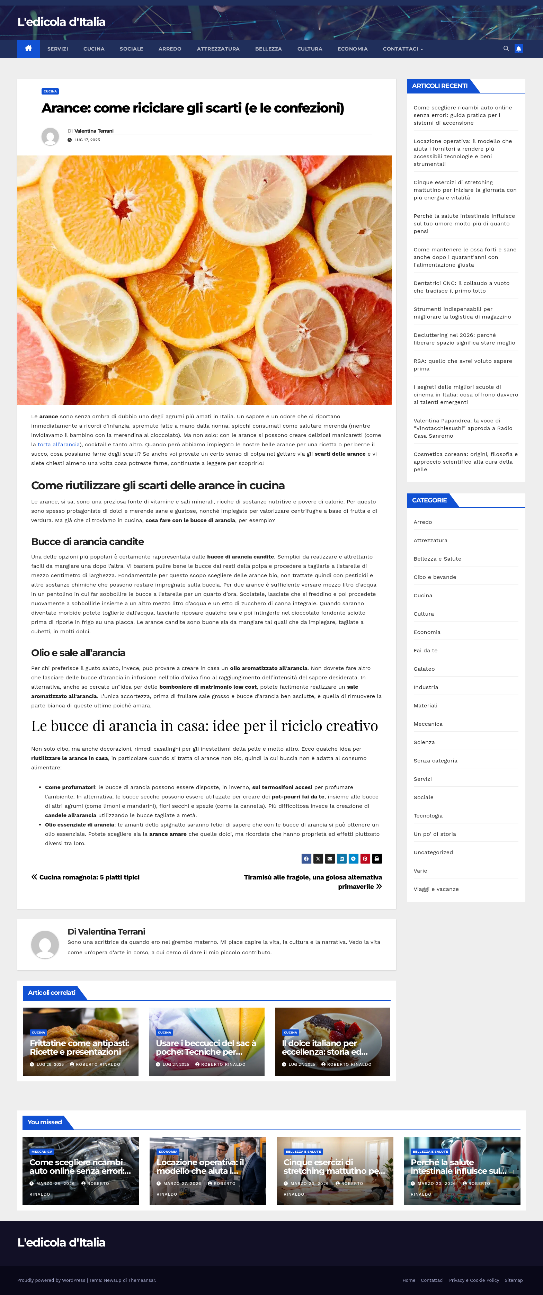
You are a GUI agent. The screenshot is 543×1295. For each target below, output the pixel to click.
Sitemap (514, 1280)
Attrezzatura (218, 49)
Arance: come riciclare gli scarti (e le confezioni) (193, 108)
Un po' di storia (435, 834)
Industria (426, 687)
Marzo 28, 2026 (56, 1183)
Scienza (424, 742)
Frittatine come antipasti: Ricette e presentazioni (79, 1047)
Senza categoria (436, 760)
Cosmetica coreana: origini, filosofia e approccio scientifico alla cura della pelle (466, 462)
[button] (506, 48)
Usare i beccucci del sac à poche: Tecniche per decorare (206, 1051)
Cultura (310, 49)
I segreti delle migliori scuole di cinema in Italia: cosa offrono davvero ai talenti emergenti (466, 394)
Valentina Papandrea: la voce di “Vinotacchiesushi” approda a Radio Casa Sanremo (463, 428)
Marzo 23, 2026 (311, 1183)
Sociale (131, 49)
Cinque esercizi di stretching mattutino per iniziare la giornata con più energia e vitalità (465, 190)
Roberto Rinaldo (95, 1064)
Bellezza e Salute (438, 558)
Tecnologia (428, 815)
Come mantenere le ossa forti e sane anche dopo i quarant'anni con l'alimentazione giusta (465, 257)
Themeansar (141, 1280)
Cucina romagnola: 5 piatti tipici (85, 877)
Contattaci (401, 49)
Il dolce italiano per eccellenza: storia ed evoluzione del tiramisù (327, 1051)
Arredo (170, 49)
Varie (420, 870)
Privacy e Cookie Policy (474, 1280)
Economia (353, 49)
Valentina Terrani (94, 131)
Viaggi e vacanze (436, 889)
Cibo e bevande (435, 577)
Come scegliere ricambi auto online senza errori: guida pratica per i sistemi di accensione (463, 115)
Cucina (94, 49)
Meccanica (428, 724)
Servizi (58, 49)
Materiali (426, 705)
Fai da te (426, 650)
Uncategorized (433, 852)
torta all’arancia (59, 444)
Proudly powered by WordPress (52, 1280)
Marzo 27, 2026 (183, 1183)
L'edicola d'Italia (61, 22)
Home (408, 1280)
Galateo (424, 669)
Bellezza (268, 49)
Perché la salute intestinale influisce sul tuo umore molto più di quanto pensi (464, 223)
